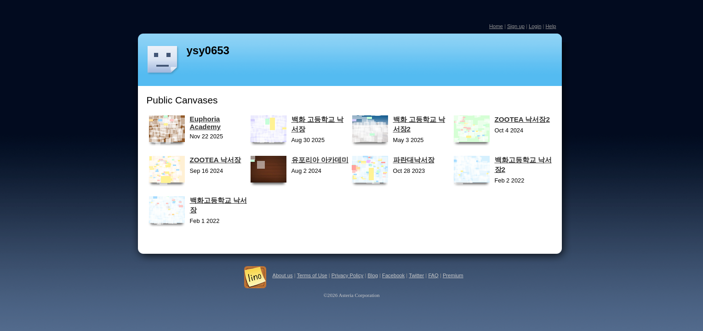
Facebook (393, 275)
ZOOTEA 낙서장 (215, 160)
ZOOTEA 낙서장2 (522, 119)
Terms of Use (312, 275)
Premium (453, 275)
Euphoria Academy (205, 123)
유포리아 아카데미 (320, 160)
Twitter (416, 275)
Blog (373, 275)
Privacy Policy (347, 275)
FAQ (433, 275)
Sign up (516, 26)
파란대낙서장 (413, 160)
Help (550, 26)
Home (496, 26)
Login (535, 26)
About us (282, 275)
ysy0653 (208, 50)
